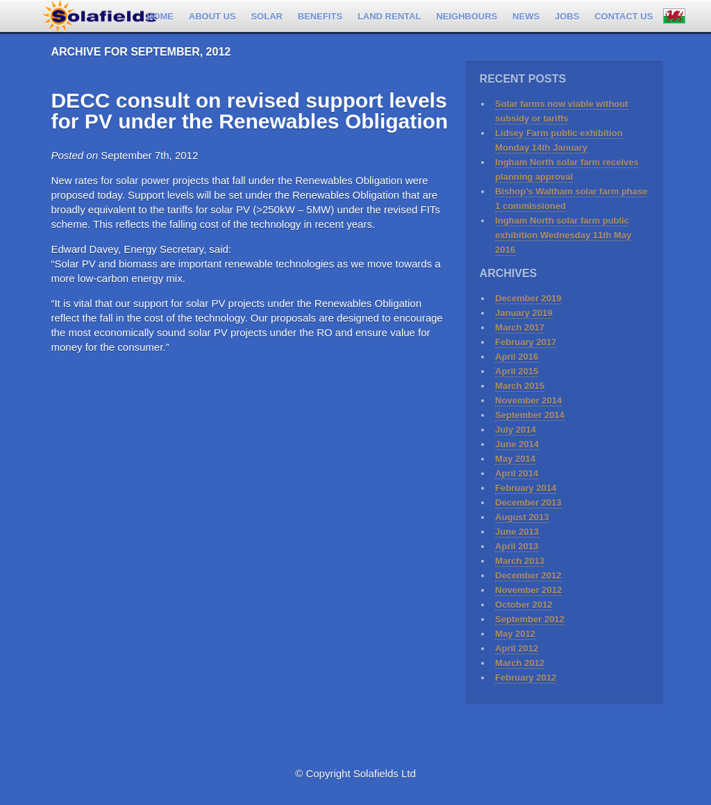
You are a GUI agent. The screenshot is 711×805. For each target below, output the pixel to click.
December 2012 (528, 575)
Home (160, 16)
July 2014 (515, 429)
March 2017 (519, 327)
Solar (267, 16)
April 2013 (516, 546)
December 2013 (528, 502)
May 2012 (515, 634)
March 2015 (519, 386)
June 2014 (517, 444)
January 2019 (523, 313)
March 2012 (519, 663)
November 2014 (528, 400)
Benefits (320, 16)
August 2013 (522, 517)
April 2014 (516, 473)
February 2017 (525, 342)
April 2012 (516, 648)
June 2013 (517, 531)
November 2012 (528, 590)
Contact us (623, 16)
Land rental (389, 16)
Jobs (567, 16)
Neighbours (466, 16)
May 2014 (515, 459)
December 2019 (528, 298)
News (525, 16)
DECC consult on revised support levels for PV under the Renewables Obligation (249, 111)
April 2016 (516, 356)
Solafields (99, 13)
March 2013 (519, 561)
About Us (212, 16)
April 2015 (516, 371)
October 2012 (523, 604)
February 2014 (525, 488)
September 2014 (529, 415)
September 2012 (529, 619)
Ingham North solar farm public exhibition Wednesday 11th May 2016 (563, 235)
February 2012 (525, 677)
